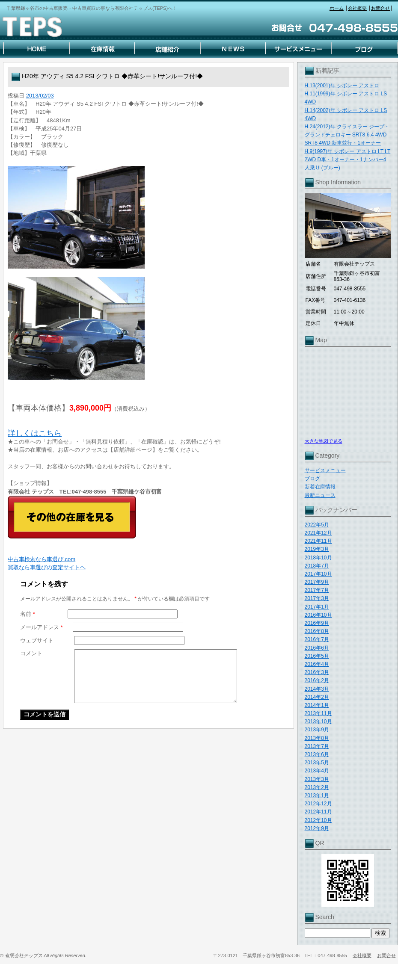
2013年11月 (318, 713)
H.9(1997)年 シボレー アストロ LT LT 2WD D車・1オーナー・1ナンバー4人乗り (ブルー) (348, 159)
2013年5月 (317, 763)
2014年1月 (317, 705)
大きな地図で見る (323, 441)
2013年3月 (317, 779)
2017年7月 (317, 590)
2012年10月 (318, 820)
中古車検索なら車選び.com (41, 559)
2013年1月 (317, 795)
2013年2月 (317, 787)
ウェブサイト (36, 640)
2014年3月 (317, 689)
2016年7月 (317, 639)
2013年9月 (317, 730)
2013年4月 (317, 771)
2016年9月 (317, 623)
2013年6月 (317, 754)
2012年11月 (318, 812)
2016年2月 (317, 680)
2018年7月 (317, 566)
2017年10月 (318, 574)
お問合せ (380, 8)
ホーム (337, 8)
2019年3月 (317, 549)
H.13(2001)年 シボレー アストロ (342, 86)
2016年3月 (317, 672)
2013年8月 (317, 738)
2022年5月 (317, 525)
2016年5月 (317, 656)
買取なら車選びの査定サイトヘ (47, 567)
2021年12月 (318, 533)
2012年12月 (318, 804)
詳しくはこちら (35, 433)
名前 (27, 614)
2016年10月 (318, 615)
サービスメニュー (325, 470)
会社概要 (357, 8)
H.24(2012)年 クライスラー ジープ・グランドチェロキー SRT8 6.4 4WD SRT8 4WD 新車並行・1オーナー (347, 135)
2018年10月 (318, 558)
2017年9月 (317, 582)
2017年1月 (317, 607)
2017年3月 (317, 598)
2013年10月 (318, 721)
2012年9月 (317, 828)
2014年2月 (317, 697)
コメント (31, 653)
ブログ (312, 479)
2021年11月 (318, 541)
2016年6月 (317, 648)
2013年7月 (317, 746)
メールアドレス (41, 627)
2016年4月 (317, 664)
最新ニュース (320, 495)
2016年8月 (317, 631)
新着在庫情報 (320, 487)
